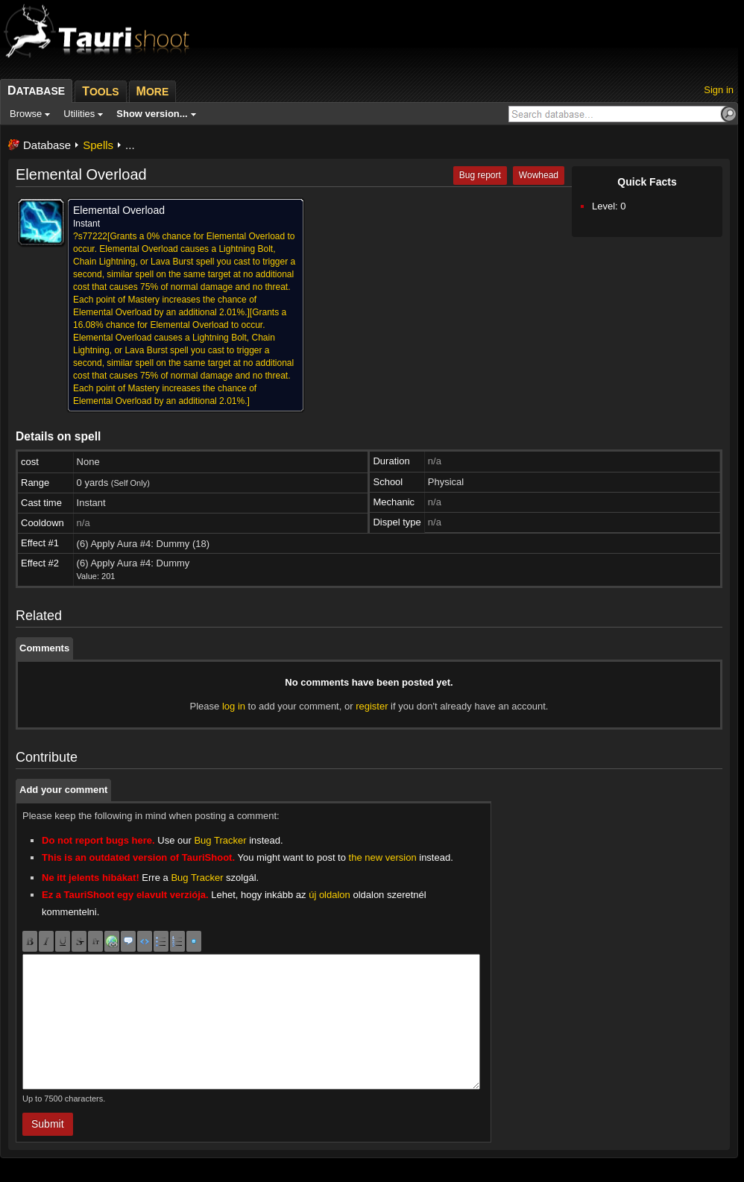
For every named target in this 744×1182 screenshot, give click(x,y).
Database (47, 145)
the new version (383, 857)
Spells (98, 145)
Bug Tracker (220, 840)
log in (233, 706)
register (372, 706)
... (130, 145)
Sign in (719, 89)
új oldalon (329, 894)
